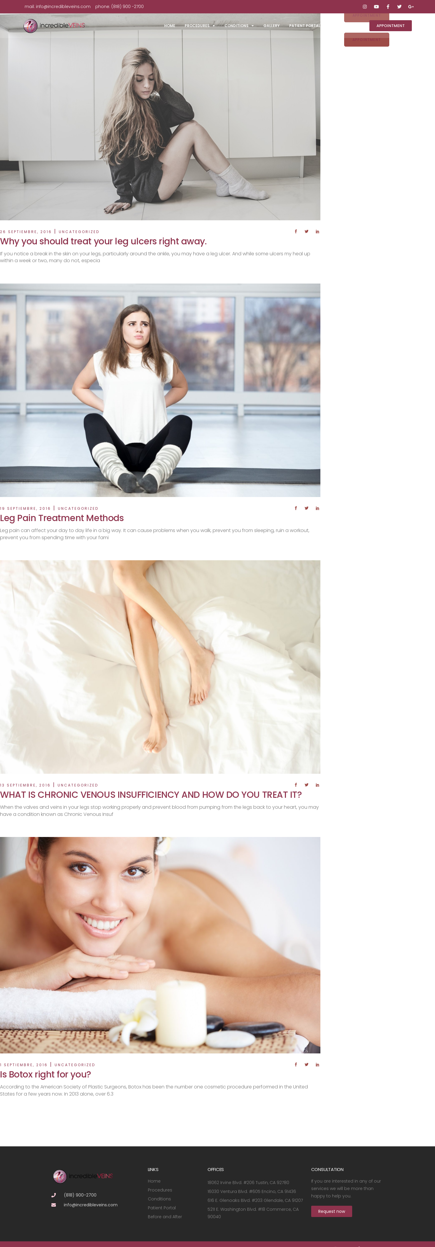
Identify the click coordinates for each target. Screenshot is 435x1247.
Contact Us (342, 25)
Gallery (271, 25)
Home (169, 25)
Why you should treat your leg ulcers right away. (103, 241)
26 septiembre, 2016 (26, 231)
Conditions (239, 26)
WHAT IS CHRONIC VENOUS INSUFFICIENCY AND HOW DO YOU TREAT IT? (151, 795)
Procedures (200, 26)
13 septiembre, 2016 (25, 785)
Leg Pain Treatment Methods (62, 518)
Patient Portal (304, 25)
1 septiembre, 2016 (24, 1064)
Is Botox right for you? (45, 1074)
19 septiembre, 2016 (25, 508)
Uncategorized (79, 231)
